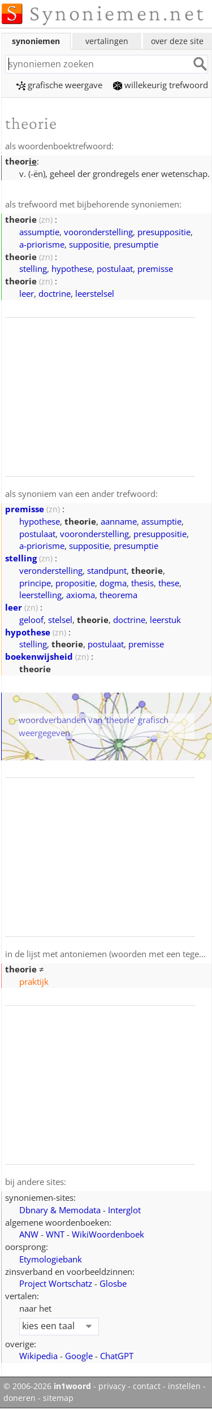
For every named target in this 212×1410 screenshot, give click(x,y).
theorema (118, 594)
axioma (80, 594)
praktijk (34, 981)
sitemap (58, 1398)
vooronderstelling (98, 231)
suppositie (89, 244)
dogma (113, 583)
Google (79, 1355)
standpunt (107, 570)
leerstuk (165, 619)
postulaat (115, 268)
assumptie (39, 231)
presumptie (136, 244)
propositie (75, 583)
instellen (184, 1386)
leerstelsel (94, 293)
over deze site (177, 41)
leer (26, 293)
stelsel (60, 619)
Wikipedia (38, 1355)
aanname (119, 521)
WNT (55, 1234)
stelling (33, 268)
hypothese (71, 268)
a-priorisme (41, 244)
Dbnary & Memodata (60, 1210)
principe (35, 583)
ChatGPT (116, 1355)
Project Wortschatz (55, 1283)
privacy (112, 1386)
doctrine (54, 293)
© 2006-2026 (47, 1386)
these (168, 583)
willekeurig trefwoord (160, 84)
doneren (19, 1398)
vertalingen (106, 41)
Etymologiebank (50, 1259)
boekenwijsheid (39, 656)
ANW (28, 1234)
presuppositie (164, 231)
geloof (31, 619)
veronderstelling (51, 570)
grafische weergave (59, 84)
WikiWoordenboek (108, 1234)
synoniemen (36, 41)
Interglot (124, 1210)
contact (147, 1386)
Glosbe (113, 1283)
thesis (142, 583)
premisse (155, 268)
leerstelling (40, 594)
